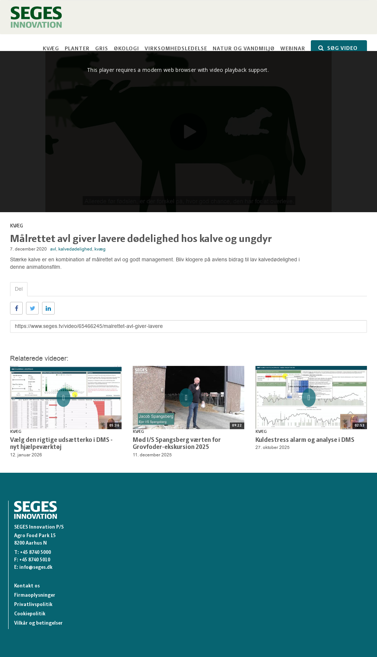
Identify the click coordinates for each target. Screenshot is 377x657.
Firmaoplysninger (34, 595)
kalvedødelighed (75, 249)
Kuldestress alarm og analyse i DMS (304, 440)
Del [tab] (19, 289)
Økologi (126, 49)
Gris (101, 49)
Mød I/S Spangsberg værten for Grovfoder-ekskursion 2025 (177, 444)
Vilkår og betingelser (38, 623)
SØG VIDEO (338, 48)
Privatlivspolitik (33, 604)
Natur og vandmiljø (244, 49)
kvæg (100, 249)
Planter (77, 49)
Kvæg (51, 49)
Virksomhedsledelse (176, 49)
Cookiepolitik (29, 614)
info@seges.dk (35, 567)
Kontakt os (27, 586)
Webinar (292, 49)
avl (53, 249)
